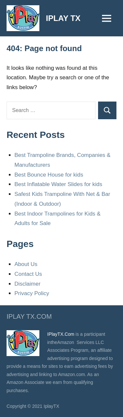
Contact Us (28, 274)
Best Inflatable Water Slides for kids (58, 184)
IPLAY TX (63, 18)
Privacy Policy (31, 293)
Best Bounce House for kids (48, 175)
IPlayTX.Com (60, 334)
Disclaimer (27, 284)
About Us (25, 264)
